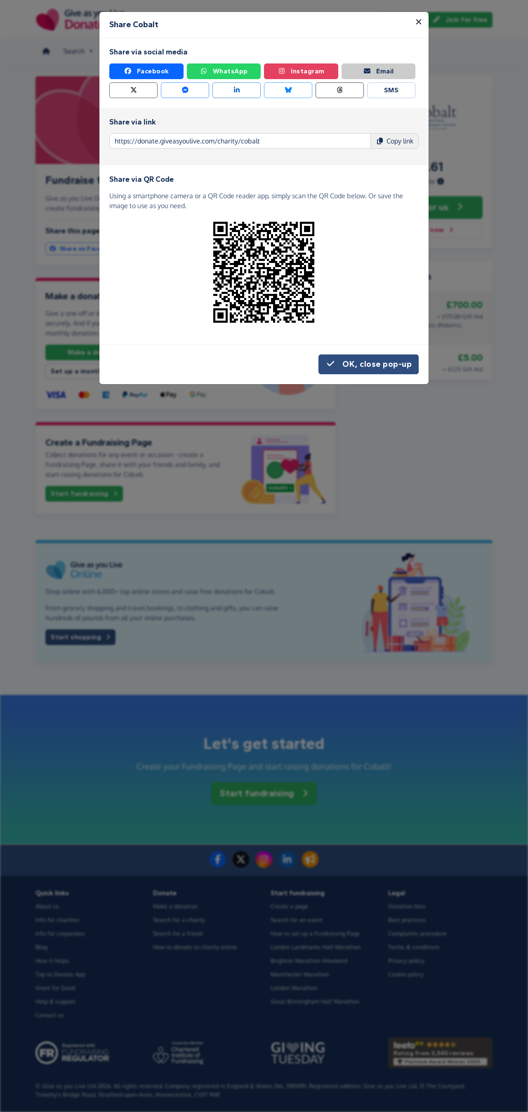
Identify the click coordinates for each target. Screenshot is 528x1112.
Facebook (146, 71)
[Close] (418, 21)
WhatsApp (224, 71)
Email (378, 71)
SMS (391, 90)
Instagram (301, 71)
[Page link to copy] (240, 141)
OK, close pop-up (368, 364)
